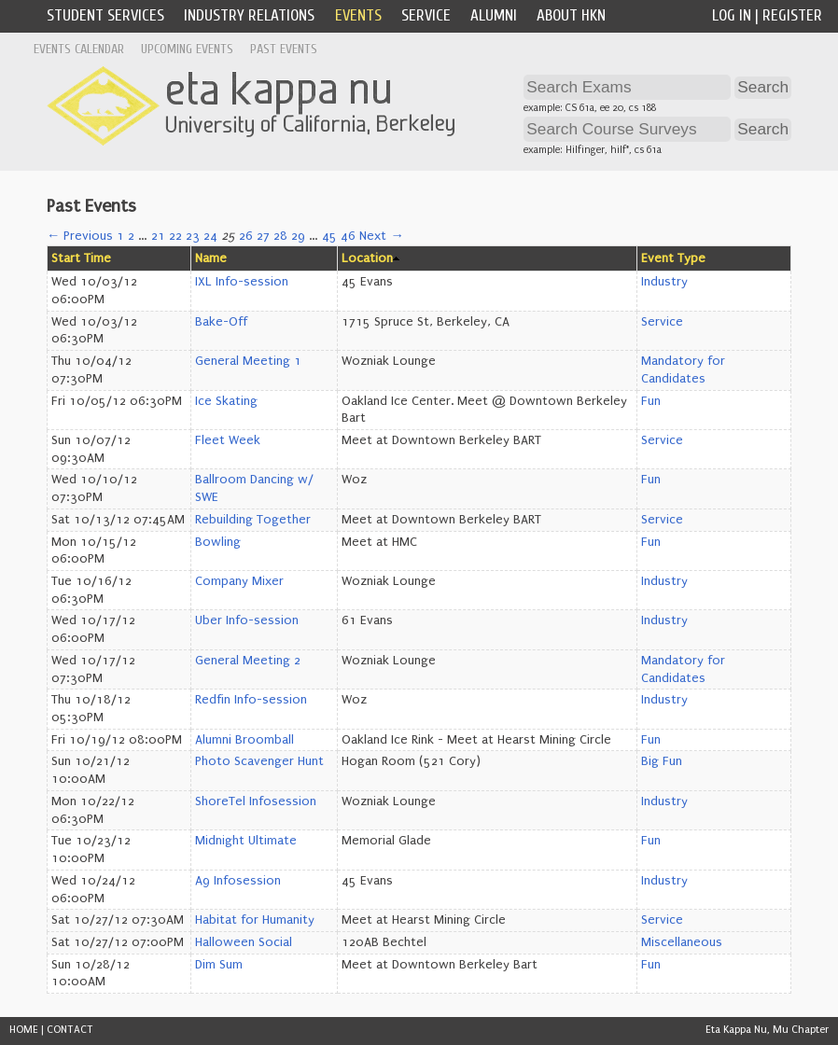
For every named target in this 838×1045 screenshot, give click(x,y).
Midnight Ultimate (246, 840)
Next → (381, 236)
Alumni (493, 15)
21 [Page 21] (158, 236)
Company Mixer (239, 581)
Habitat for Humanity (254, 920)
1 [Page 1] (120, 236)
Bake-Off (221, 321)
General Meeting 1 (248, 361)
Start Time (81, 258)
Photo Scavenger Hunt (259, 761)
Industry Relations (249, 15)
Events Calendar (79, 49)
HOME (23, 1030)
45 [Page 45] (329, 236)
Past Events (283, 49)
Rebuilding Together (253, 519)
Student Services (105, 15)
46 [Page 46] (348, 236)
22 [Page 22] (175, 236)
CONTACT (70, 1030)
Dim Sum (219, 964)
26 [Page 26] (246, 236)
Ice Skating (226, 401)
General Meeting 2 (247, 660)
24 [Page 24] (210, 236)
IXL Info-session (241, 281)
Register (792, 15)
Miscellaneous (681, 942)
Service (426, 15)
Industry (664, 281)
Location (367, 258)
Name (211, 258)
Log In (731, 15)
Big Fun (661, 761)
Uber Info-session (247, 620)
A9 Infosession (238, 880)
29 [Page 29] (298, 236)
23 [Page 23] (193, 236)
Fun (651, 401)
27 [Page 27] (263, 236)
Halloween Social (243, 942)
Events (358, 15)
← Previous (80, 236)
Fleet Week (227, 440)
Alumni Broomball (244, 739)
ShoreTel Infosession (255, 801)
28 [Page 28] (280, 236)
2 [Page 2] (131, 236)
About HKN (571, 15)
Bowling (218, 542)
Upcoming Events (187, 49)
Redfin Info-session (251, 699)
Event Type (673, 258)
